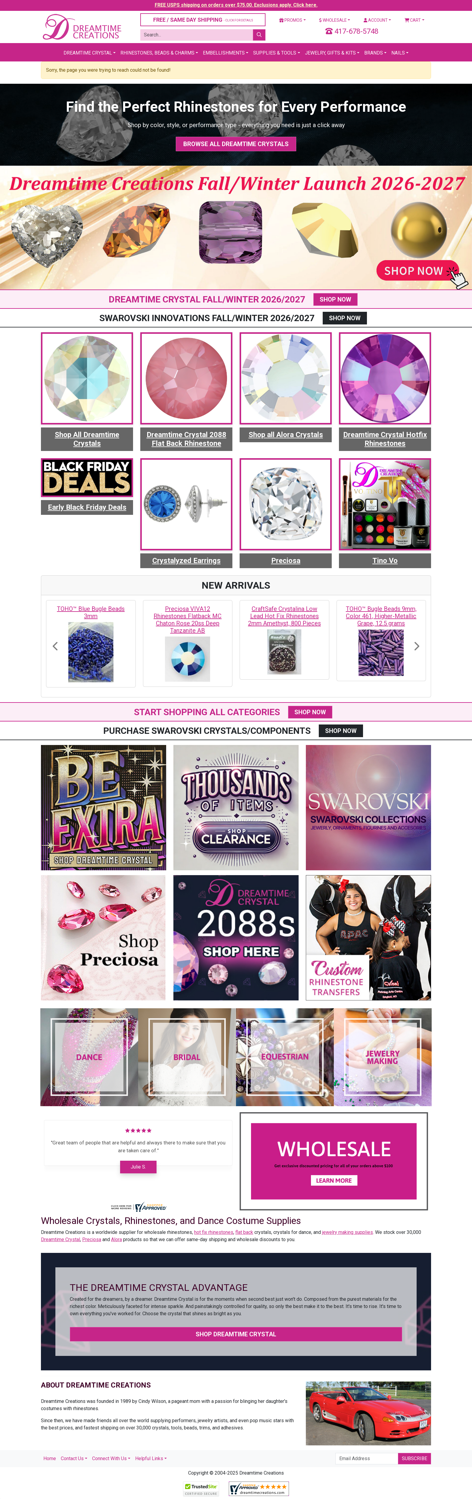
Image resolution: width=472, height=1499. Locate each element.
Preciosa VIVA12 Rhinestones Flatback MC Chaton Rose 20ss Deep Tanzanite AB (188, 619)
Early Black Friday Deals (87, 507)
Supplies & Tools (274, 53)
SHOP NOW (335, 299)
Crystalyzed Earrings (186, 560)
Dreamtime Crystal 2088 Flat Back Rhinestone (186, 439)
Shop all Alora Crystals (286, 434)
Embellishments (224, 53)
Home (49, 1458)
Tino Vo (385, 560)
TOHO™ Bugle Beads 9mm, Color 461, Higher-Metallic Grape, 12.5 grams (381, 616)
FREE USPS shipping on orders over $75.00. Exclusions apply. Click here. (236, 5)
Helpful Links (149, 1458)
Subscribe (414, 1458)
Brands (373, 53)
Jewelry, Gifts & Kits (330, 53)
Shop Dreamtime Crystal (236, 1334)
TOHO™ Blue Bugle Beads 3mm (91, 612)
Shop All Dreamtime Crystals (87, 439)
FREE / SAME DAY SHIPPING (203, 20)
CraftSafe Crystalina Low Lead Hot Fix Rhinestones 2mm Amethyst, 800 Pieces (284, 616)
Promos (290, 20)
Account (376, 20)
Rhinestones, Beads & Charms (157, 53)
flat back (244, 1232)
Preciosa (285, 560)
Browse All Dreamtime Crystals (236, 144)
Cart (413, 20)
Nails (398, 53)
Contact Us (72, 1458)
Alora (116, 1239)
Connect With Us (109, 1458)
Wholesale (333, 20)
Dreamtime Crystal (88, 53)
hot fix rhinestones (213, 1232)
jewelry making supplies (347, 1232)
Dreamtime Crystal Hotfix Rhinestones (385, 439)
